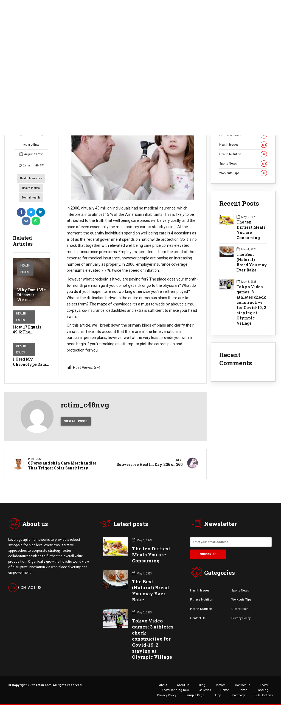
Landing (262, 690)
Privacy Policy (241, 618)
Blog (202, 685)
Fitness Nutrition (201, 599)
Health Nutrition (243, 154)
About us (183, 685)
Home (224, 690)
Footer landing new (175, 690)
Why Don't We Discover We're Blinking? (31, 297)
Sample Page (195, 695)
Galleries (205, 690)
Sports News (243, 164)
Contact (220, 685)
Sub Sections (263, 695)
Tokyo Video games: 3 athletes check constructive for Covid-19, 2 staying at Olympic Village (251, 305)
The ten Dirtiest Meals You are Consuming (251, 230)
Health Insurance (31, 178)
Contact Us (198, 618)
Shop (217, 695)
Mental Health (31, 197)
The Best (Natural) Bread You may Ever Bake (252, 262)
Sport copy (238, 695)
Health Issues (31, 188)
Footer (264, 685)
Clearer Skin (240, 609)
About (163, 685)
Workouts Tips (243, 173)
